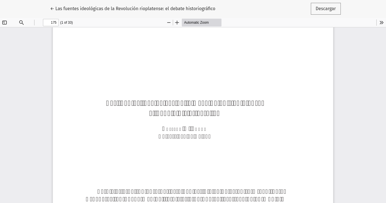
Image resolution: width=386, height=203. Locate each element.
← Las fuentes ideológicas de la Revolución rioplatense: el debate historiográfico (132, 8)
